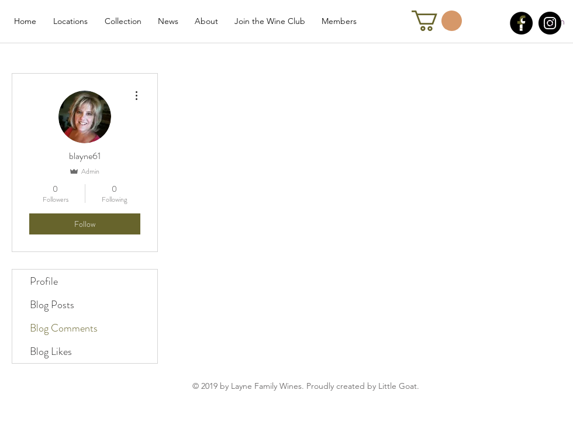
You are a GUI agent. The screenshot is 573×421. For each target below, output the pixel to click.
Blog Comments (64, 328)
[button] (70, 21)
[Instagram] (550, 23)
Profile (44, 281)
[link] (437, 21)
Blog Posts (52, 304)
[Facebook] (521, 23)
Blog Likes (51, 351)
